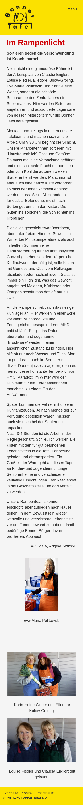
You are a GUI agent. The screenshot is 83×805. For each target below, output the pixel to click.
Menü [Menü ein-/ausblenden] (72, 9)
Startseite (10, 793)
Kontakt (27, 793)
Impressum (45, 793)
